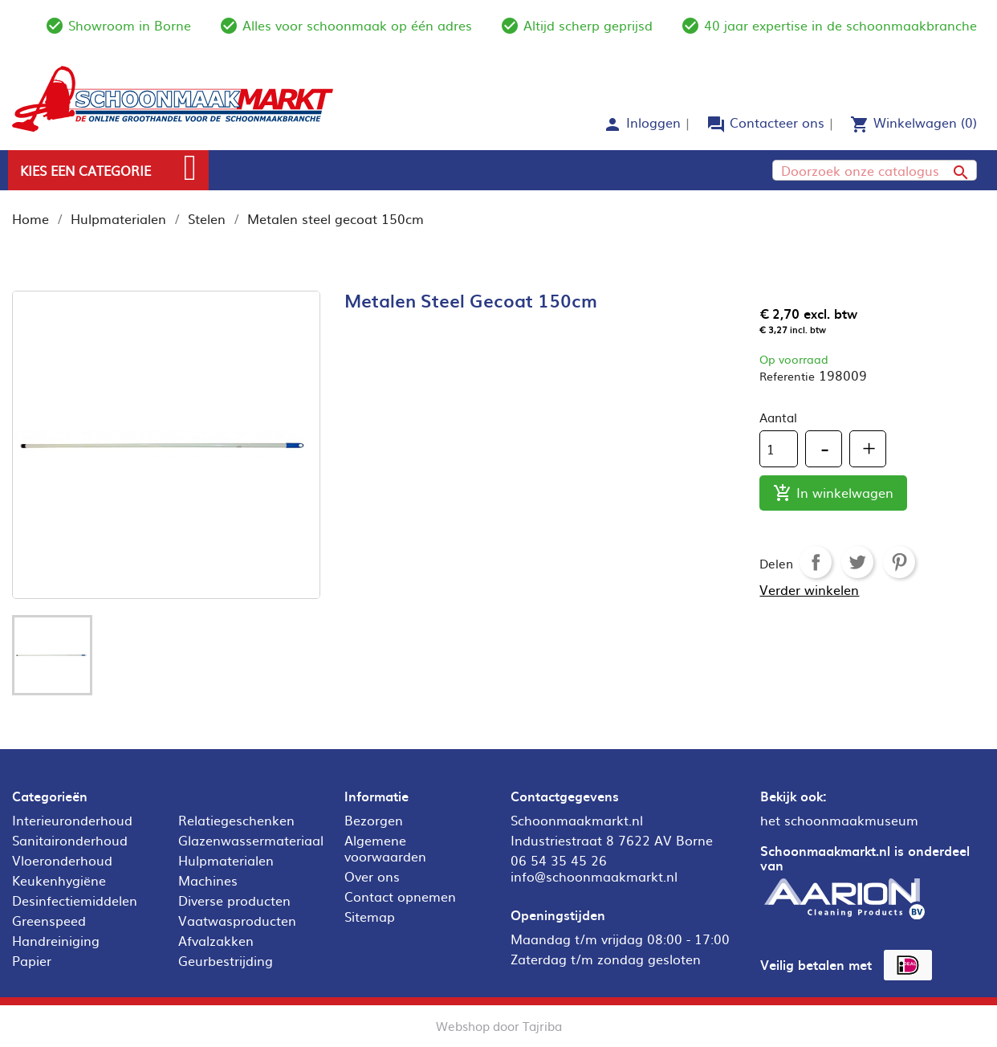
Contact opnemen (400, 896)
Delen (816, 562)
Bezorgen (373, 819)
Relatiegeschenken (236, 819)
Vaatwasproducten (237, 920)
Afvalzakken (216, 940)
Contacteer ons (777, 122)
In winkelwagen (833, 493)
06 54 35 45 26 (559, 860)
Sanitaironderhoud (70, 839)
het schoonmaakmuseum (839, 819)
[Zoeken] (874, 170)
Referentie (787, 376)
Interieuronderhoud (72, 819)
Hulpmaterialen (226, 860)
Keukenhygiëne (59, 880)
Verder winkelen (809, 589)
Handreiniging (56, 940)
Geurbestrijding (225, 960)
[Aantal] (778, 448)
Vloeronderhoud (62, 860)
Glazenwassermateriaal (251, 839)
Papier (31, 960)
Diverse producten (234, 900)
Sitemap (369, 916)
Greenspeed (49, 920)
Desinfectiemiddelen (74, 900)
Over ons (372, 876)
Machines (208, 880)
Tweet (857, 562)
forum (716, 124)
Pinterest (899, 562)
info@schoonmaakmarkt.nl (594, 876)
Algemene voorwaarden (385, 848)
